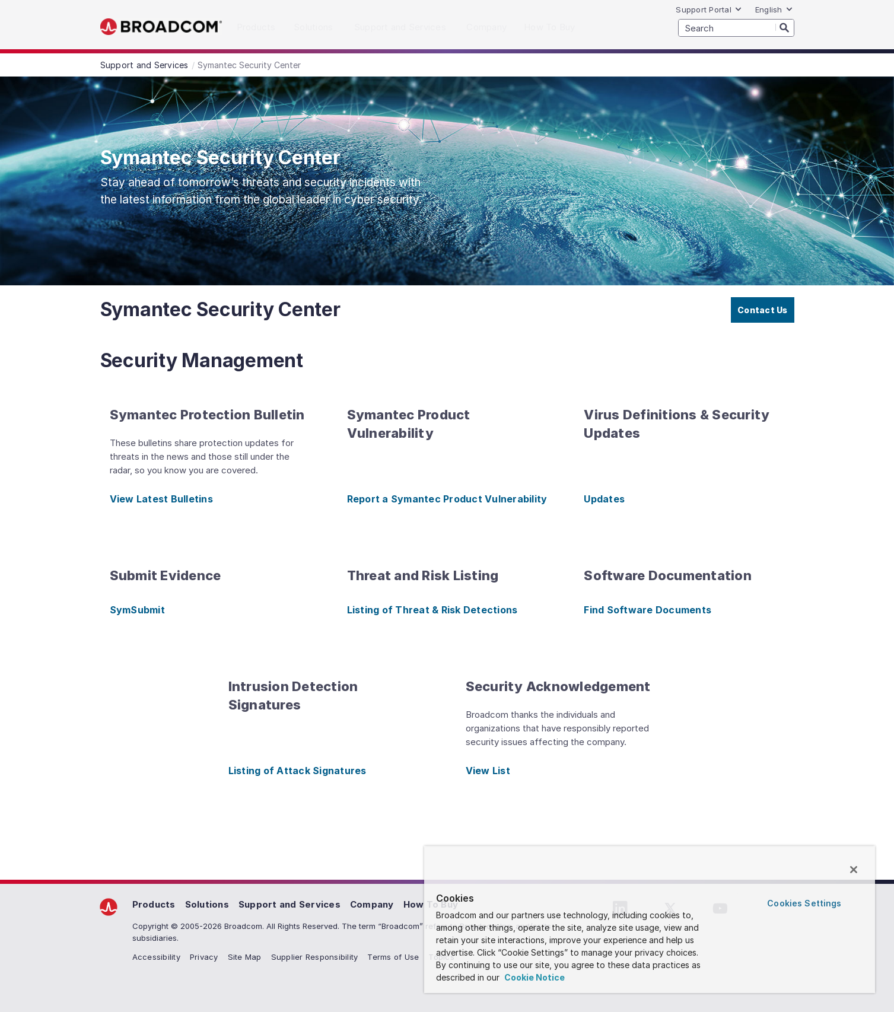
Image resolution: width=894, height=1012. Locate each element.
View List (488, 770)
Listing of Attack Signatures (297, 770)
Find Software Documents (647, 610)
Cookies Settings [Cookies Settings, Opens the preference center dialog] (804, 903)
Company (372, 904)
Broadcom (161, 27)
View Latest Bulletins (161, 499)
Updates (604, 499)
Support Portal (709, 9)
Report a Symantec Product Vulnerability (447, 499)
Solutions (207, 904)
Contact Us (762, 310)
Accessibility (156, 957)
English (774, 9)
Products (154, 904)
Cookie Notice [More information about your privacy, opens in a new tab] (533, 977)
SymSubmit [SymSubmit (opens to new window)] (137, 610)
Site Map (245, 957)
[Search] (785, 27)
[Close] (854, 870)
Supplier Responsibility (314, 957)
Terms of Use (393, 957)
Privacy (204, 957)
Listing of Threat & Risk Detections (432, 610)
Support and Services (289, 904)
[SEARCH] (736, 28)
